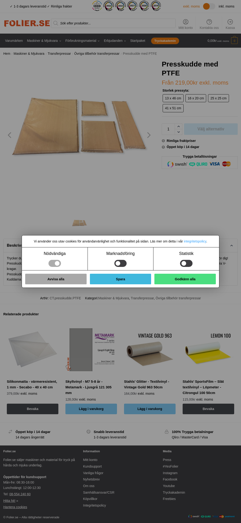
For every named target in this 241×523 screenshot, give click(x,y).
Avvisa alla (55, 279)
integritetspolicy (195, 241)
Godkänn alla (185, 279)
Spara (120, 279)
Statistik (186, 253)
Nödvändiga (55, 253)
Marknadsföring (120, 253)
